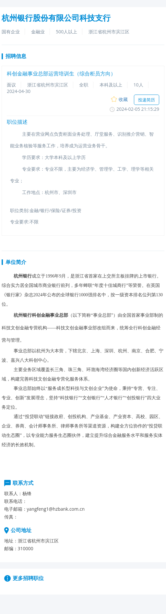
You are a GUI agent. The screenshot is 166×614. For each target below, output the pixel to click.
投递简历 (146, 100)
